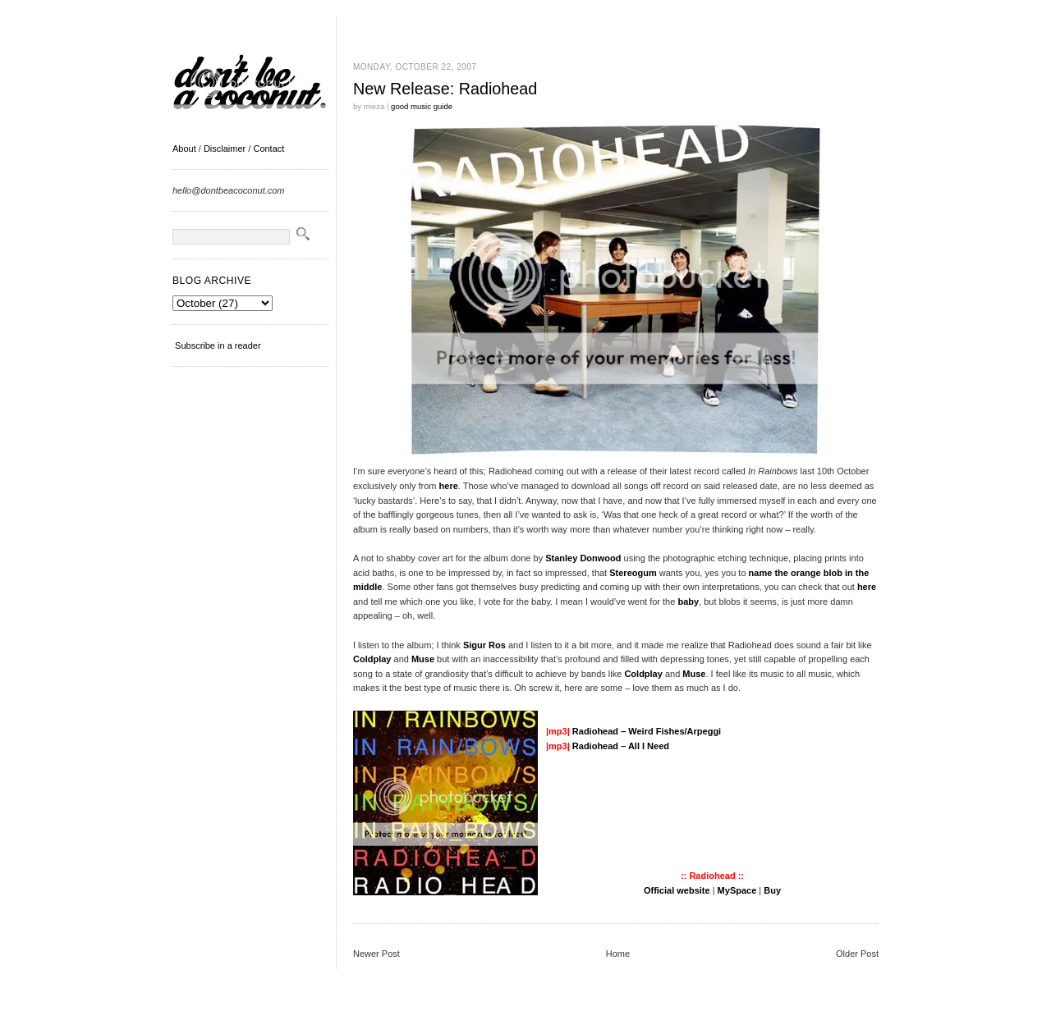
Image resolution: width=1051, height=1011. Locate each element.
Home (618, 953)
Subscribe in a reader (218, 345)
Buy (772, 890)
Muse (422, 659)
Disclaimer (225, 148)
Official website (677, 890)
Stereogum (632, 573)
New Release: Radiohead (445, 89)
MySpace (737, 890)
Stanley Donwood (583, 558)
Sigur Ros (484, 645)
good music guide (421, 106)
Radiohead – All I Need (620, 746)
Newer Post (376, 953)
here (448, 486)
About (184, 148)
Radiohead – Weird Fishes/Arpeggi (646, 731)
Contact (268, 148)
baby (688, 601)
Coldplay (372, 659)
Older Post (857, 953)
